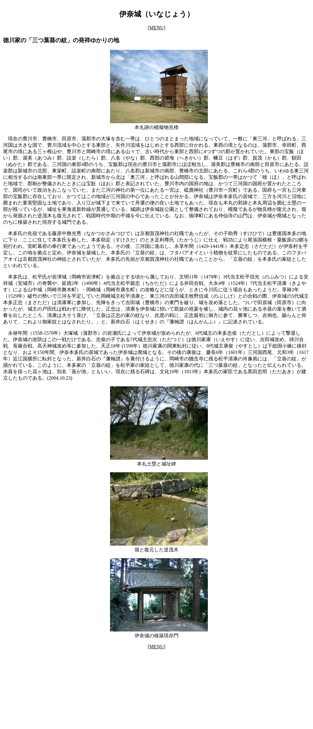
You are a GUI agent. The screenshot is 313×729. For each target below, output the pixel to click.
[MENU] (156, 27)
